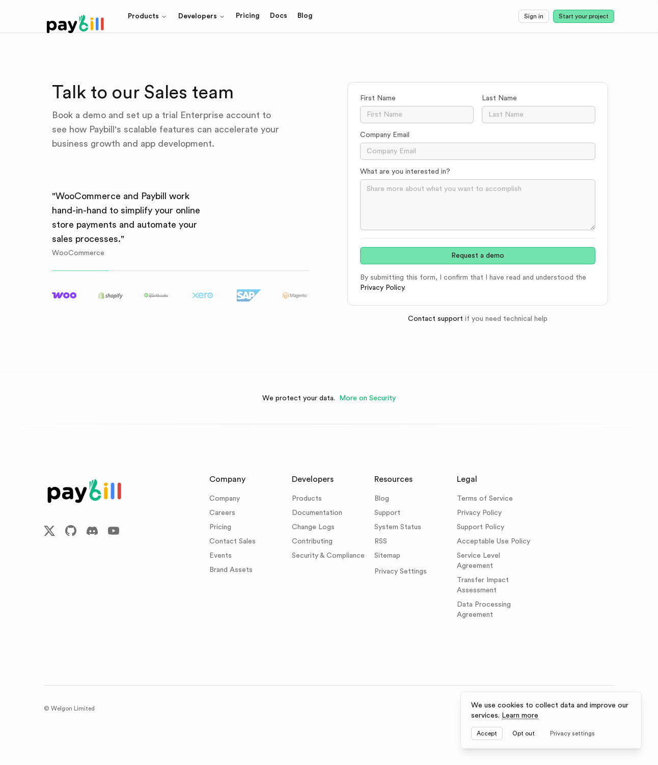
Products (147, 16)
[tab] (65, 295)
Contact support (435, 318)
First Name (378, 98)
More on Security (367, 398)
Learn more (520, 715)
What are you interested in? (405, 171)
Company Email (384, 135)
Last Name (499, 98)
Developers (201, 16)
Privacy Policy (382, 287)
